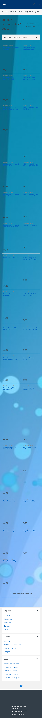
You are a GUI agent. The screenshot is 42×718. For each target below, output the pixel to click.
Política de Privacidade (12, 667)
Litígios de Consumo (11, 674)
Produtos (7, 616)
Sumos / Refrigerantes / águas (9, 46)
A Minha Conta (9, 641)
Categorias (8, 619)
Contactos (7, 626)
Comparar (7, 652)
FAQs (6, 629)
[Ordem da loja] (24, 37)
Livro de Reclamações (12, 677)
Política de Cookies (10, 671)
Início (3, 12)
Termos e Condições (11, 664)
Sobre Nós (8, 622)
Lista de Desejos (10, 648)
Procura (34, 4)
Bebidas (11, 12)
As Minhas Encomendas (12, 645)
